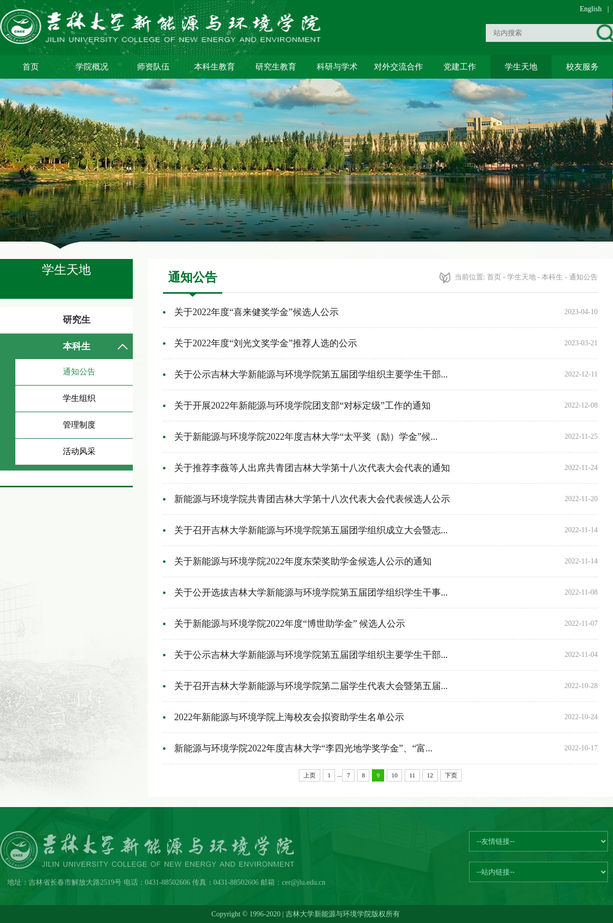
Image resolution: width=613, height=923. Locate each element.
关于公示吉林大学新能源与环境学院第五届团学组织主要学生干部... (311, 374)
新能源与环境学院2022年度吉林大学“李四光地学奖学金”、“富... (303, 748)
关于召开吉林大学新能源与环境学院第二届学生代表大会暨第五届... (311, 686)
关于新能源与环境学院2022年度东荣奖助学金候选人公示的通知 (303, 561)
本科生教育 (214, 66)
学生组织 (79, 398)
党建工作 (459, 66)
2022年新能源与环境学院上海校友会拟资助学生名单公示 (289, 717)
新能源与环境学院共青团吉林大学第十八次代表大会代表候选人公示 (312, 499)
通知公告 (79, 371)
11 (412, 775)
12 (430, 775)
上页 (309, 775)
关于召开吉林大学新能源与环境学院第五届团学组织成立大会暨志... (311, 530)
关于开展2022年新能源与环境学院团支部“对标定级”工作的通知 (302, 405)
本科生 (76, 346)
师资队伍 (153, 66)
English (591, 9)
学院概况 (92, 66)
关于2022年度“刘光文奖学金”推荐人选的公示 (265, 343)
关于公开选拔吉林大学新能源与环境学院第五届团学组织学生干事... (311, 592)
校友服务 (582, 66)
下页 (451, 775)
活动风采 (79, 451)
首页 (30, 66)
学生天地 (521, 66)
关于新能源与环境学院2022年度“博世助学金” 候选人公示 (289, 624)
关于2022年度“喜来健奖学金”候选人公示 (256, 312)
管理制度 (79, 424)
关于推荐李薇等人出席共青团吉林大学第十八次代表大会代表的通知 (312, 468)
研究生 (76, 320)
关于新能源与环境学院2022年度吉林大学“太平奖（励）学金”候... (305, 437)
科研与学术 (337, 66)
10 (394, 775)
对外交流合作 (398, 66)
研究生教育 (275, 66)
